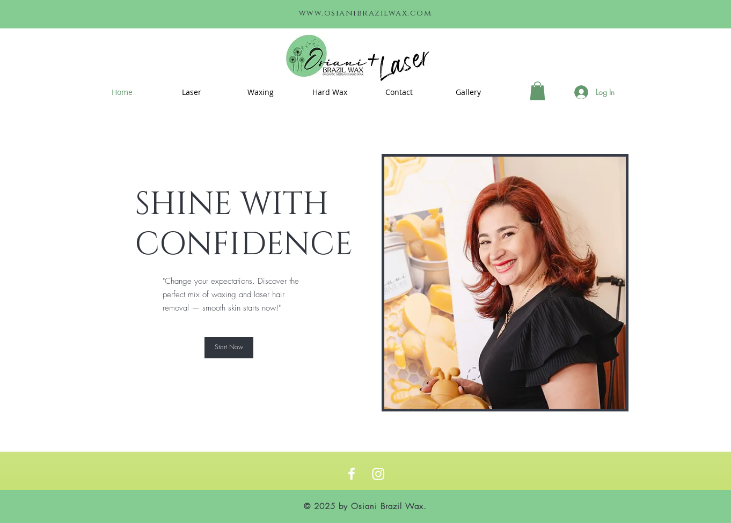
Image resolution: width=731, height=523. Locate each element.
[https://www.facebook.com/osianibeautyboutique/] (351, 474)
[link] (537, 91)
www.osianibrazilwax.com (365, 13)
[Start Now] (228, 347)
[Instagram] (378, 474)
